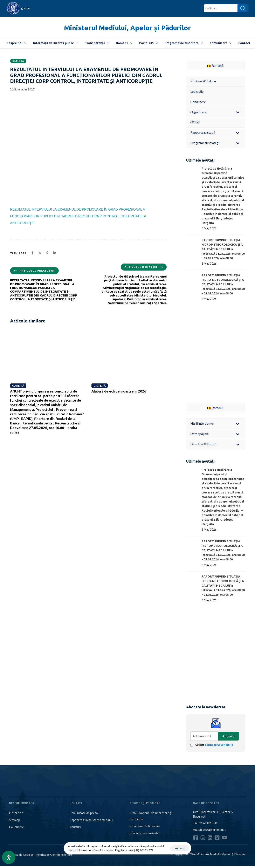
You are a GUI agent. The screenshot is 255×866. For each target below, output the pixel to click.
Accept (214, 744)
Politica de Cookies (21, 854)
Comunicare (221, 43)
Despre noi (16, 43)
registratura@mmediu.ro (210, 829)
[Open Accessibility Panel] (8, 857)
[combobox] (220, 8)
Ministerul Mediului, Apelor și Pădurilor (127, 28)
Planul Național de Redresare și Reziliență (151, 816)
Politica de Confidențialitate (54, 854)
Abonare (228, 736)
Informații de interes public (55, 43)
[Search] (242, 8)
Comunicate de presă (83, 813)
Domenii (124, 43)
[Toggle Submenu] (237, 112)
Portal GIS (148, 43)
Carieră (18, 61)
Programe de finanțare (184, 43)
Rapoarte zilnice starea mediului (91, 820)
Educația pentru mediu (144, 833)
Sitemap (14, 820)
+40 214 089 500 (205, 823)
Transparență (97, 43)
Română (215, 65)
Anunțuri (75, 827)
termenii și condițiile (219, 744)
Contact (244, 43)
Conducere (16, 827)
